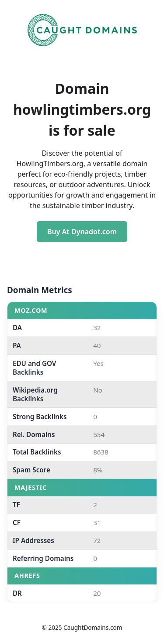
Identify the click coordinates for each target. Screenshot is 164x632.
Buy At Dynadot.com (82, 231)
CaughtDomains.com (92, 627)
